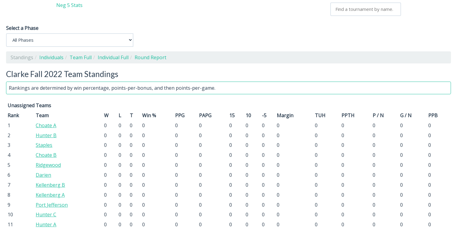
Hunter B (46, 135)
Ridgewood (48, 165)
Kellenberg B (50, 185)
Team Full (81, 57)
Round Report (150, 57)
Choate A (46, 125)
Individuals (51, 57)
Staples (44, 145)
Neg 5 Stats (69, 5)
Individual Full (113, 57)
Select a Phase (22, 28)
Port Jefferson (52, 205)
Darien (43, 175)
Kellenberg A (50, 195)
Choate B (46, 155)
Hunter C (46, 214)
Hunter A (46, 224)
